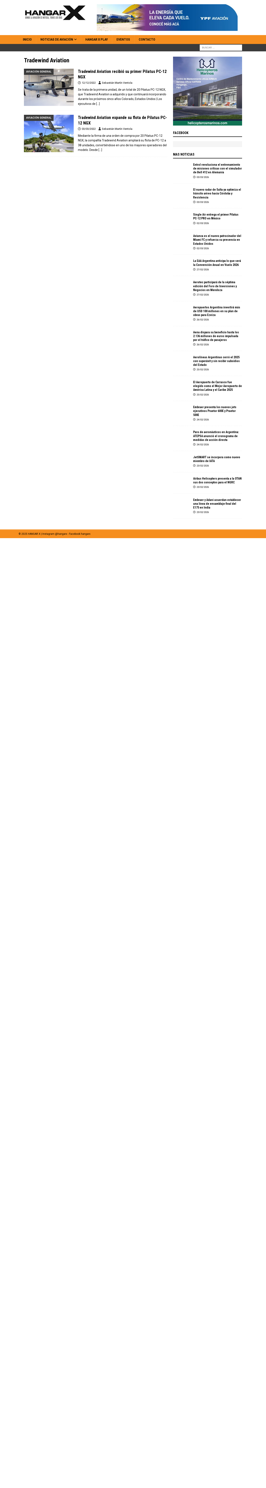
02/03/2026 (203, 223)
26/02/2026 (203, 319)
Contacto (147, 39)
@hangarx (61, 533)
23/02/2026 (203, 465)
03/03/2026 (203, 177)
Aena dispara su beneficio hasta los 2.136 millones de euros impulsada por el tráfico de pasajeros (216, 336)
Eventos (123, 39)
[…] (98, 103)
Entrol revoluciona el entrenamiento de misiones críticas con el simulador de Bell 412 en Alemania (217, 168)
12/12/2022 (89, 82)
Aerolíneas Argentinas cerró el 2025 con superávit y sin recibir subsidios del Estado (216, 361)
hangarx (85, 533)
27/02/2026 (203, 269)
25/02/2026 (203, 369)
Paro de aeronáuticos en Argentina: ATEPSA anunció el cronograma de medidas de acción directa (216, 435)
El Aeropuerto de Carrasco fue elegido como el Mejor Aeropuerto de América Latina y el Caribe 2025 (217, 385)
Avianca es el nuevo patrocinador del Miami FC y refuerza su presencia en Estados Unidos (217, 239)
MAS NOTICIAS (183, 154)
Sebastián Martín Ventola (117, 82)
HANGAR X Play (96, 39)
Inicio (27, 39)
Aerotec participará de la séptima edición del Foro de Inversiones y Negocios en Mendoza (215, 285)
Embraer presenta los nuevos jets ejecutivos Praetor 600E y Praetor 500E (214, 410)
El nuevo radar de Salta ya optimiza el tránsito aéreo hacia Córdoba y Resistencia (217, 193)
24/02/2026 (203, 419)
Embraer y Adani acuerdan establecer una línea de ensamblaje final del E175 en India (217, 503)
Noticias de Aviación (56, 39)
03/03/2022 (89, 128)
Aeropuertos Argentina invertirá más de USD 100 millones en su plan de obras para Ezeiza (216, 311)
